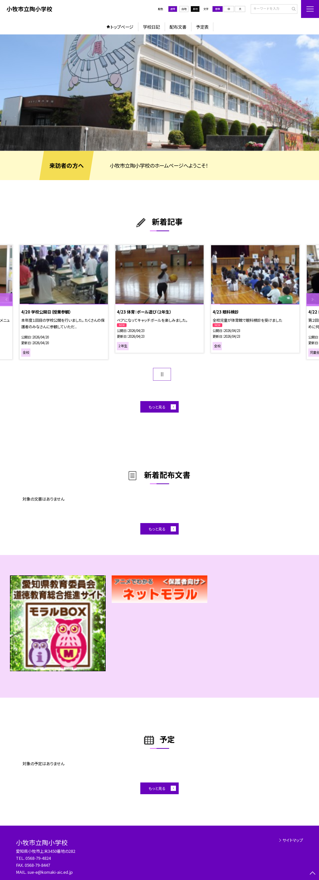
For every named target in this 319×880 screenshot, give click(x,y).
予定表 (202, 27)
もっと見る (157, 407)
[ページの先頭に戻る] (312, 873)
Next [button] (312, 299)
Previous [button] (6, 299)
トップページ (121, 27)
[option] (159, 92)
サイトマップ (292, 840)
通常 (172, 9)
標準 (217, 9)
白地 (183, 9)
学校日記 (151, 27)
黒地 (195, 9)
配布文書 (177, 27)
